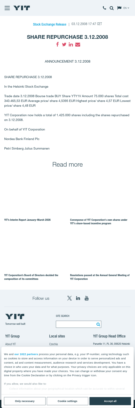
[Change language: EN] (124, 8)
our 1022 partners (26, 354)
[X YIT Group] (69, 298)
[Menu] (7, 8)
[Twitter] (64, 44)
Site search (62, 316)
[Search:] (97, 324)
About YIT (10, 344)
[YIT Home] (21, 8)
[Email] (77, 44)
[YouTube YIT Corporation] (86, 298)
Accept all (110, 401)
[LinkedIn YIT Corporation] (78, 298)
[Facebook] (57, 44)
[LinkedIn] (71, 44)
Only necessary (24, 401)
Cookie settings (67, 401)
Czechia (53, 344)
